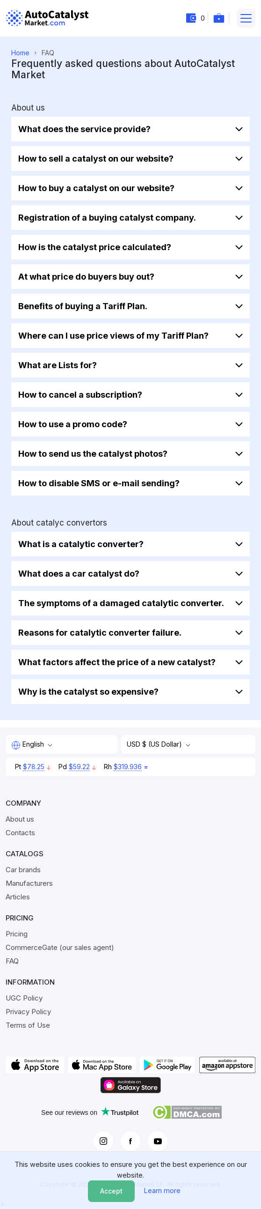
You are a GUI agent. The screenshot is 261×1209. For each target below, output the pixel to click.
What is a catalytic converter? (81, 544)
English (28, 744)
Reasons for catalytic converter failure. (99, 633)
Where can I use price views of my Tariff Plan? (113, 336)
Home (20, 53)
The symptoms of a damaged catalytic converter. (121, 603)
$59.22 (79, 767)
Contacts (20, 832)
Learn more (162, 1190)
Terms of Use (28, 1025)
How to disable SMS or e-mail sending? (99, 483)
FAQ (12, 961)
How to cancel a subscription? (80, 395)
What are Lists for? (57, 365)
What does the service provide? (84, 129)
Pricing (17, 933)
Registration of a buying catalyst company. (107, 218)
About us (20, 819)
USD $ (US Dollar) (155, 744)
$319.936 (128, 767)
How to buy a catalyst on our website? (96, 188)
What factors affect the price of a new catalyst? (117, 662)
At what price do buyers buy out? (86, 277)
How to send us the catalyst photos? (92, 454)
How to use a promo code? (72, 424)
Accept (111, 1191)
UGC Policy (24, 998)
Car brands (23, 869)
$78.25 (33, 767)
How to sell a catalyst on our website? (96, 158)
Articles (18, 896)
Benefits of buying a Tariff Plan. (82, 306)
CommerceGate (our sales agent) (60, 947)
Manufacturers (29, 883)
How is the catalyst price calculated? (94, 247)
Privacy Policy (28, 1011)
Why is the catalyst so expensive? (88, 692)
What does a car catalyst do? (78, 574)
